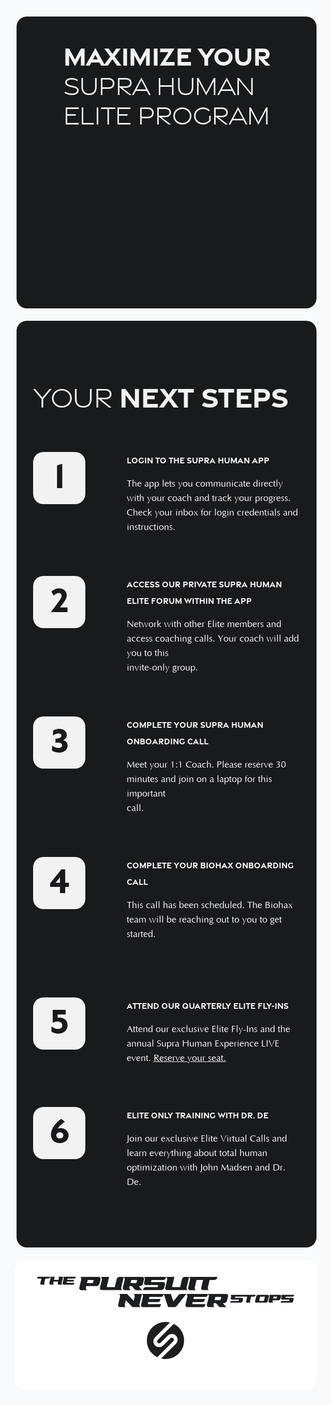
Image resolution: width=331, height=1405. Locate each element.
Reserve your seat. (190, 1058)
